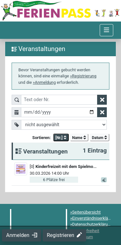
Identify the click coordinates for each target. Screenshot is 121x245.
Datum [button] (99, 138)
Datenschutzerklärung (92, 224)
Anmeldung (45, 82)
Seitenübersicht (86, 212)
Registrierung (84, 76)
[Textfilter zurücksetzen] (102, 100)
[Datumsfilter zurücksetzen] (102, 112)
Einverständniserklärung (94, 218)
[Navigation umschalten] (106, 30)
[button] (69, 166)
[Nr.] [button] (60, 138)
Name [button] (79, 138)
